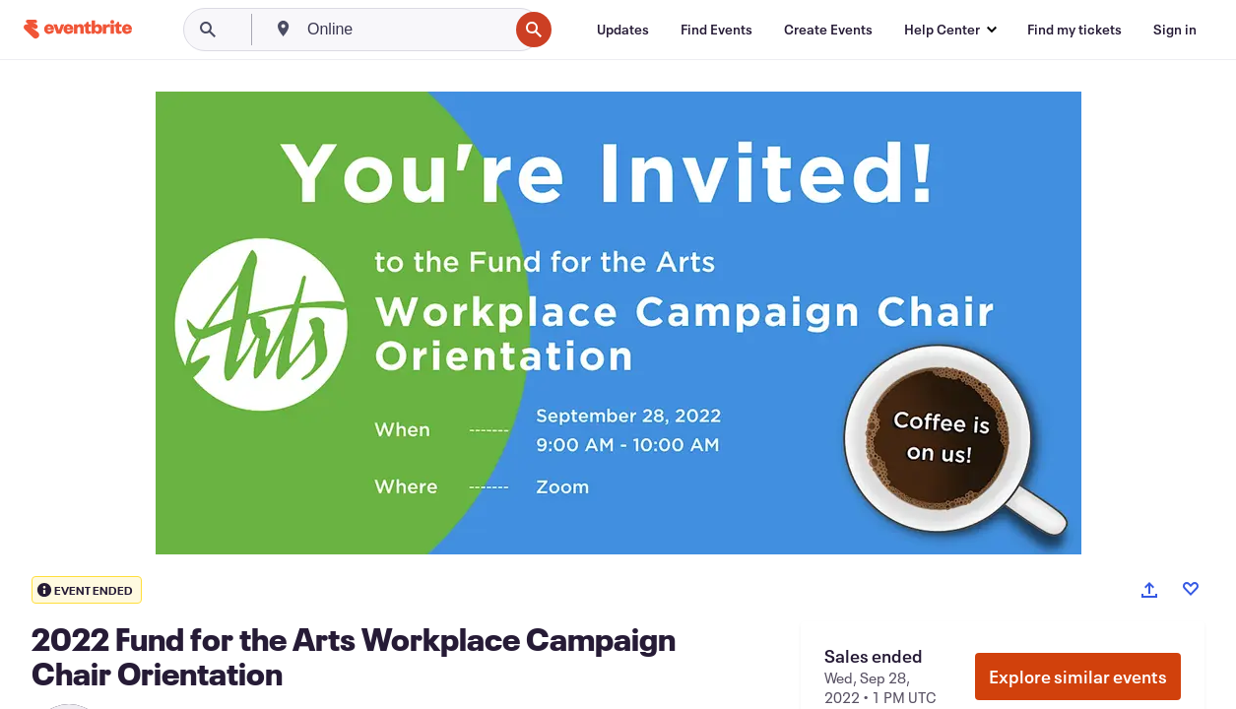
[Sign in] (1175, 29)
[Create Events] (828, 29)
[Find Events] (716, 29)
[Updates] (623, 29)
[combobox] (405, 29)
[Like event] (1190, 589)
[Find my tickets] (1074, 29)
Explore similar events (1078, 676)
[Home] (78, 29)
